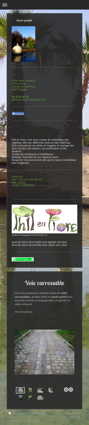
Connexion (74, 413)
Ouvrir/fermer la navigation (44, 5)
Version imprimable (23, 413)
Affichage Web (71, 416)
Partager (18, 113)
